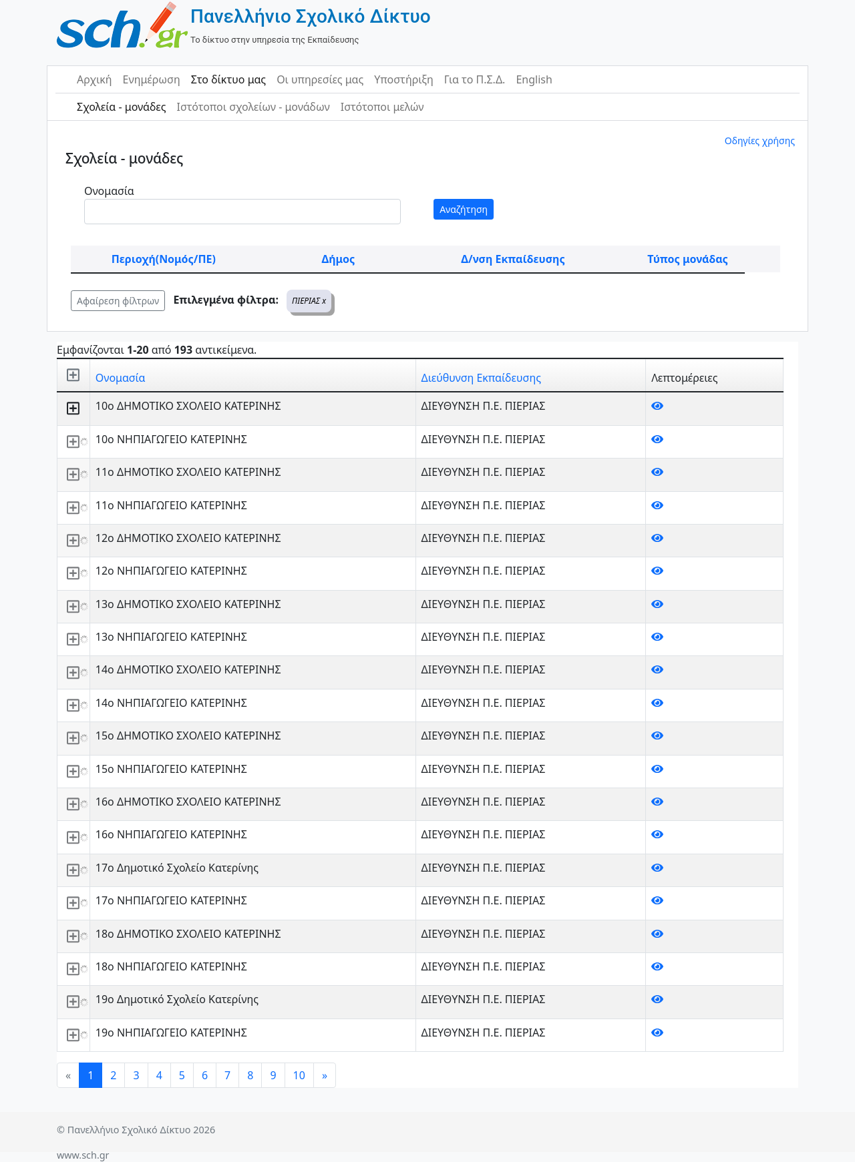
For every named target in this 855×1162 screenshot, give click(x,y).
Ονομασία (109, 191)
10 (299, 1075)
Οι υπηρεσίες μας (320, 79)
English (534, 79)
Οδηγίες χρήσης (760, 140)
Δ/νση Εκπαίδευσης (512, 259)
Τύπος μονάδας (687, 259)
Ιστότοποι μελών (382, 106)
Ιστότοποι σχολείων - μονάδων (252, 106)
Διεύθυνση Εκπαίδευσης (481, 377)
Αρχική (94, 79)
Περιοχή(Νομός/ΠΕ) (164, 259)
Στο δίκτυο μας (228, 79)
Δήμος (338, 259)
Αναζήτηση (464, 209)
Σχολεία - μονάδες (121, 106)
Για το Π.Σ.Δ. (475, 79)
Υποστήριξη (404, 79)
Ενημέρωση (151, 79)
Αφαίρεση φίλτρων (118, 300)
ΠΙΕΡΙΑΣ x (309, 300)
